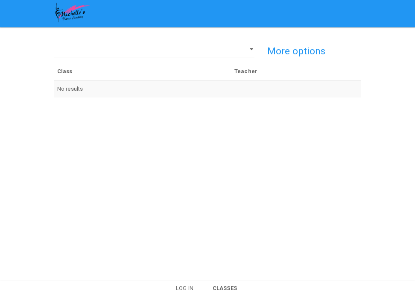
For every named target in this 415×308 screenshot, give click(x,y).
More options (296, 50)
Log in (184, 288)
